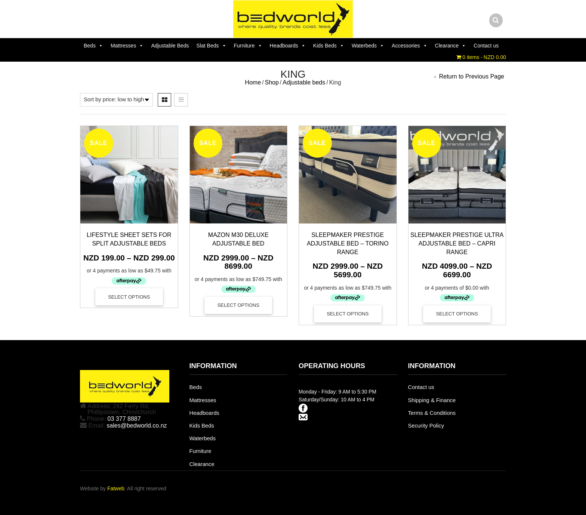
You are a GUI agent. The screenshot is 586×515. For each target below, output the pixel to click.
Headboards (288, 45)
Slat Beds (211, 45)
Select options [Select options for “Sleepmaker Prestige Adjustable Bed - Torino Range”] (347, 314)
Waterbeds (368, 45)
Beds (93, 45)
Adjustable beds (304, 82)
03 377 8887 (124, 419)
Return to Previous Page (471, 77)
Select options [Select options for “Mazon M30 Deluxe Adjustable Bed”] (238, 305)
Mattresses (127, 45)
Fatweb (115, 488)
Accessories (409, 45)
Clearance (450, 45)
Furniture (248, 45)
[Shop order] (116, 100)
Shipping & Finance (432, 400)
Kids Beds (328, 45)
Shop (271, 82)
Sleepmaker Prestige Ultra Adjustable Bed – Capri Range (457, 243)
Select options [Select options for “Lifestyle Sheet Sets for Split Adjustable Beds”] (129, 297)
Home (253, 82)
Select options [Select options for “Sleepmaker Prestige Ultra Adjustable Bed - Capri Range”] (457, 314)
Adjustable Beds (170, 46)
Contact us (486, 46)
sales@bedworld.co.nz (137, 425)
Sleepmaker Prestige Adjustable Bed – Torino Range (348, 243)
